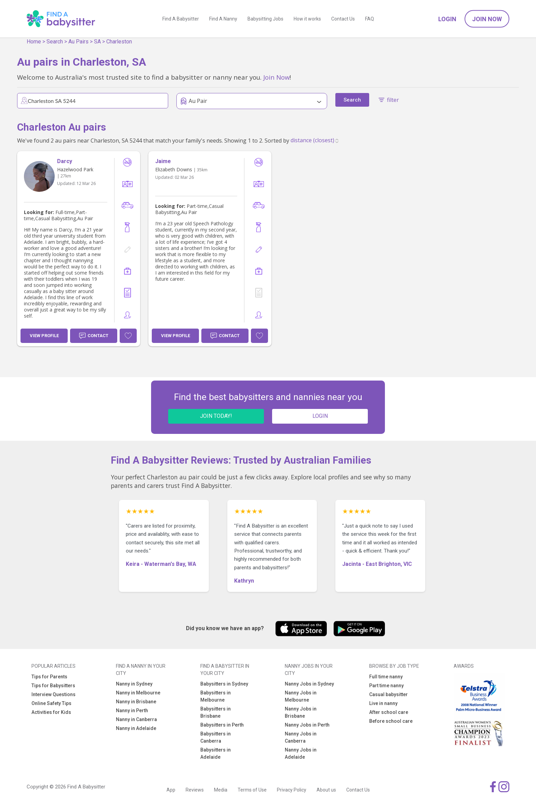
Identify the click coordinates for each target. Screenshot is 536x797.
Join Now (487, 19)
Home (34, 41)
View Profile (44, 335)
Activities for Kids (51, 712)
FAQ (369, 19)
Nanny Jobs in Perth (307, 725)
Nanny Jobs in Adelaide (301, 753)
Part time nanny (386, 685)
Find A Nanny (223, 19)
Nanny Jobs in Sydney (309, 684)
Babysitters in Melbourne (215, 696)
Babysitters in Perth (222, 725)
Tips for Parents (49, 676)
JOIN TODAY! (216, 416)
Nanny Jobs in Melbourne (301, 696)
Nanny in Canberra (136, 719)
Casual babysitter (388, 694)
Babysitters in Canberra (215, 737)
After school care (388, 712)
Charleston (119, 41)
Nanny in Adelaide (136, 728)
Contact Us (343, 19)
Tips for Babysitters (53, 685)
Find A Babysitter (180, 19)
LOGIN (320, 416)
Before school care (391, 721)
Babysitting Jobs (265, 19)
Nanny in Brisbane (136, 701)
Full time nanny (386, 676)
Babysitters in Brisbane (215, 712)
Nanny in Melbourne (138, 692)
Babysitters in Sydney (224, 684)
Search (54, 41)
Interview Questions (53, 694)
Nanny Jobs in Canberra (301, 737)
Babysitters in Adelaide (215, 753)
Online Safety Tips (51, 703)
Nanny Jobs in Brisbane (301, 712)
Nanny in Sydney (134, 684)
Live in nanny (383, 703)
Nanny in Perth (132, 710)
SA (97, 41)
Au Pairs (78, 41)
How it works (307, 19)
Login (447, 19)
